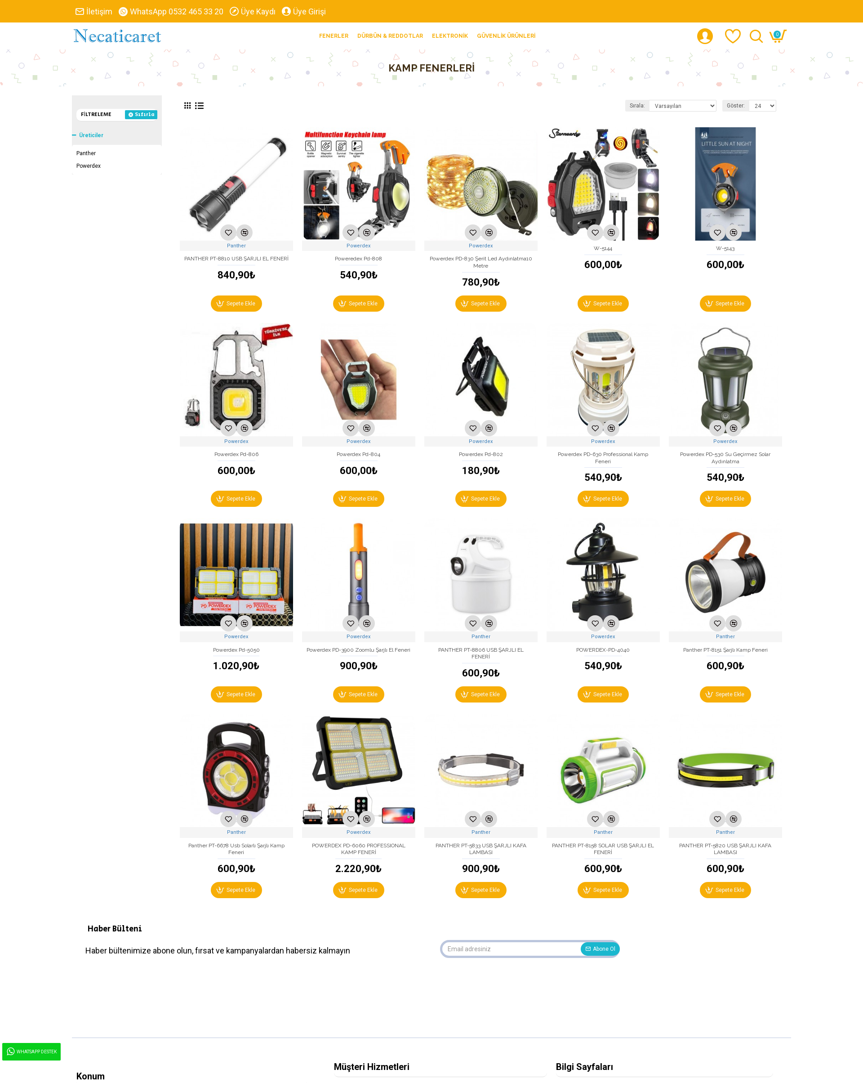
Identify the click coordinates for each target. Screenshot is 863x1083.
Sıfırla (144, 114)
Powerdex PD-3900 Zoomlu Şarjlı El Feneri (358, 650)
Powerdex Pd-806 (236, 454)
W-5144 (603, 248)
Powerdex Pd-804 (358, 454)
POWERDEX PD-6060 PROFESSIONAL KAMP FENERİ (358, 849)
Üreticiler (91, 135)
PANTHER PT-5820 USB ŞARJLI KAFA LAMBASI (725, 849)
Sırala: (637, 106)
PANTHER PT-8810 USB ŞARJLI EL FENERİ (236, 258)
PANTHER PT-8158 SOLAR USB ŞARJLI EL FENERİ (603, 849)
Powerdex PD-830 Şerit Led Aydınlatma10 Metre (481, 262)
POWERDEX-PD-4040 (603, 650)
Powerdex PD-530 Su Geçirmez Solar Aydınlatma (725, 458)
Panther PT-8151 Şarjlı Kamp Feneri (725, 650)
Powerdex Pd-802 (481, 454)
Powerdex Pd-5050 (236, 650)
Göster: (736, 106)
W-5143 (725, 248)
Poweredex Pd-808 (358, 258)
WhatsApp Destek (31, 1051)
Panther (236, 246)
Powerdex (358, 246)
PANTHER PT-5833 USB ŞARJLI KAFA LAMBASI (481, 849)
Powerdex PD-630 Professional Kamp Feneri (603, 458)
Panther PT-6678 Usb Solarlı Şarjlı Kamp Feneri (236, 849)
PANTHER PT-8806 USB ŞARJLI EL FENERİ (481, 653)
